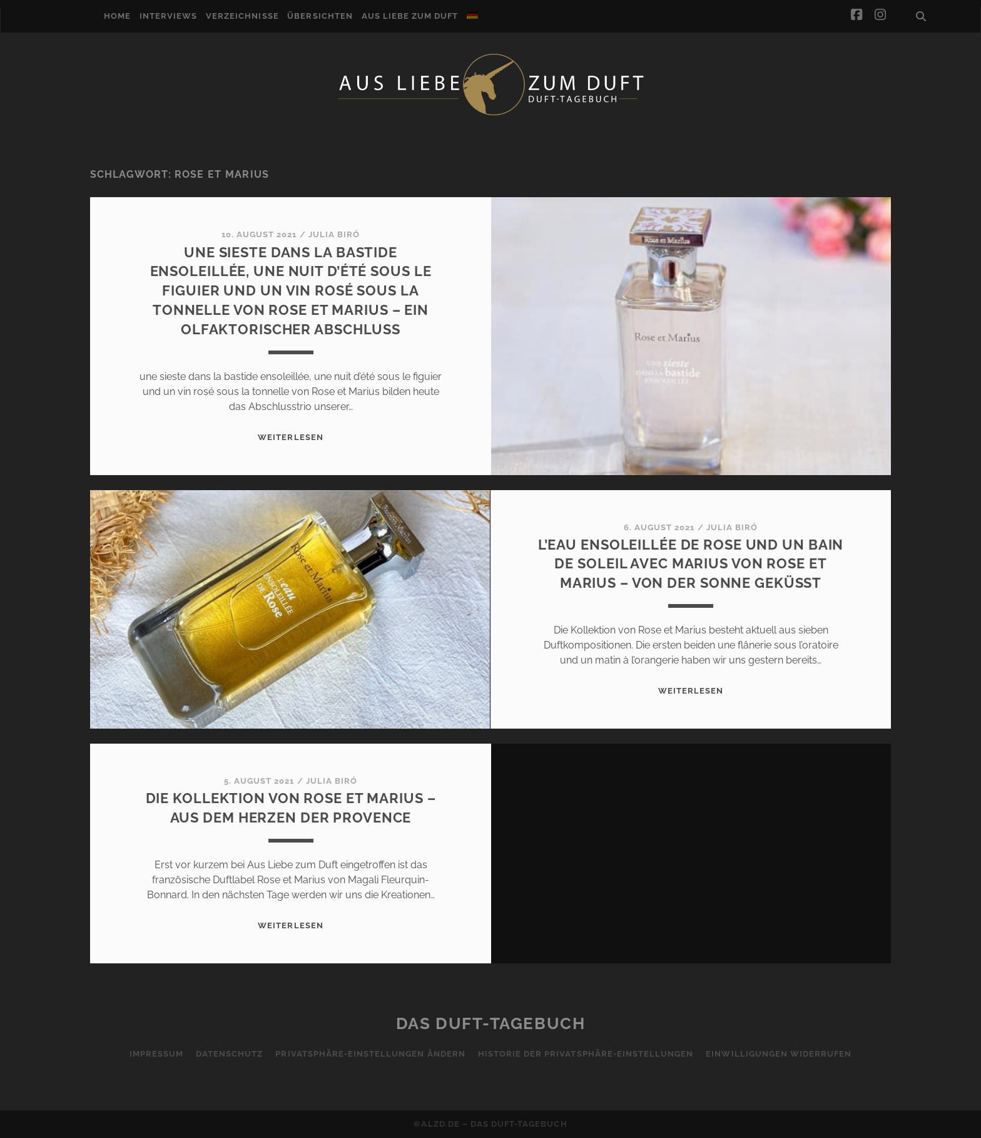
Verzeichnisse (242, 16)
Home (117, 16)
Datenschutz (229, 1054)
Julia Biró (334, 234)
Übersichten (319, 16)
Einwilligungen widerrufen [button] (778, 1054)
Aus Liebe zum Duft (410, 16)
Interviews (168, 16)
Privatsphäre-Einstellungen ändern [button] (370, 1054)
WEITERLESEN (290, 437)
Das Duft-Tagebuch (491, 1023)
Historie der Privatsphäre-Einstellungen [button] (586, 1054)
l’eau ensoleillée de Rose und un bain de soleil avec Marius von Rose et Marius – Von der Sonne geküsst (691, 564)
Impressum (156, 1054)
